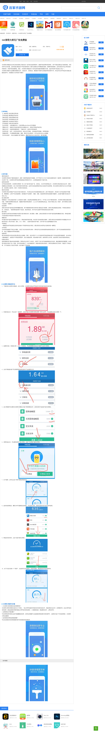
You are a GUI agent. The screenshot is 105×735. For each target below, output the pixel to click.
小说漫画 (34, 18)
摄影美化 (46, 18)
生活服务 (40, 18)
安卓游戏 (16, 14)
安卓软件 (25, 14)
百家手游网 (7, 14)
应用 (47, 14)
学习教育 (15, 18)
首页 (21, 1)
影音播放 (21, 18)
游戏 (24, 1)
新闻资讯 (27, 18)
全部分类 (2, 18)
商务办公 (71, 18)
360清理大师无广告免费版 (25, 33)
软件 (28, 1)
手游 (41, 14)
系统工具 (77, 18)
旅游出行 (65, 18)
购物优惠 (59, 18)
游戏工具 (84, 18)
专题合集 (34, 14)
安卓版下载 (22, 54)
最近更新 (36, 1)
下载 (101, 42)
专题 (31, 1)
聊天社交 (8, 18)
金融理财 (52, 18)
